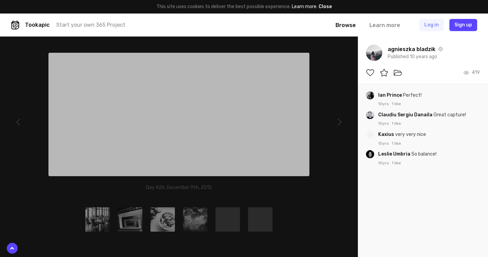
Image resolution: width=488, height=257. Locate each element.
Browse (346, 25)
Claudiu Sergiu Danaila (405, 115)
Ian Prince (390, 95)
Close (325, 6)
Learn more (304, 6)
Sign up (463, 25)
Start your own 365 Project (90, 25)
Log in (431, 25)
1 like (396, 103)
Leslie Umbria (394, 154)
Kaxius (386, 134)
